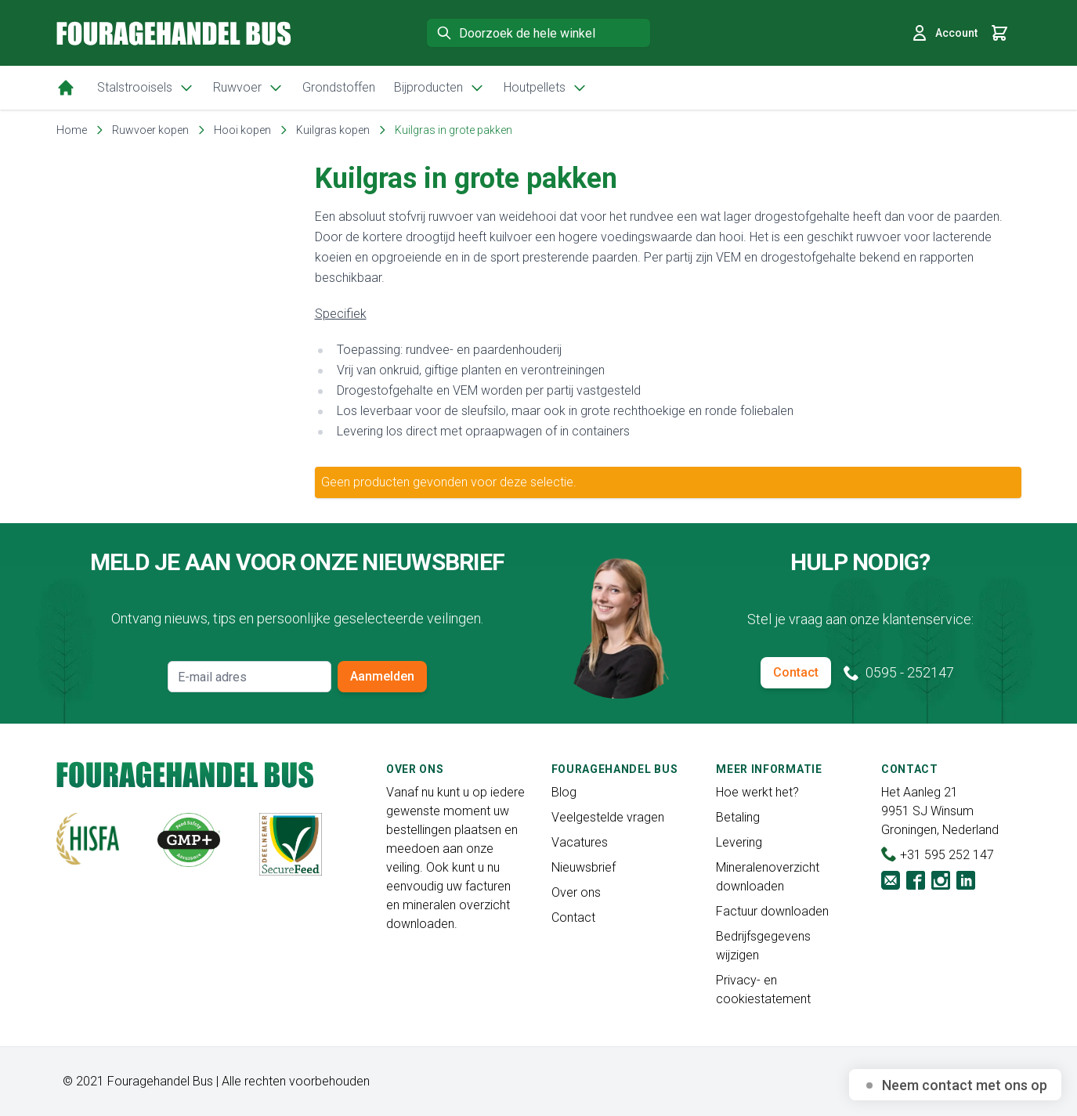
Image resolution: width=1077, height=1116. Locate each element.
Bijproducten (439, 88)
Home (71, 130)
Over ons (576, 892)
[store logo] (173, 33)
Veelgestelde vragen (607, 817)
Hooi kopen (242, 130)
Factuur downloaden (772, 911)
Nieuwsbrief (583, 867)
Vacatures (579, 842)
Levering (739, 842)
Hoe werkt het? (757, 792)
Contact (796, 672)
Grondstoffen (338, 87)
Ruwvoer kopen (150, 130)
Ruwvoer (248, 88)
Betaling (738, 817)
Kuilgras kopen (333, 130)
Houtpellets (545, 88)
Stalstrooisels (145, 88)
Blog (563, 792)
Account (944, 32)
